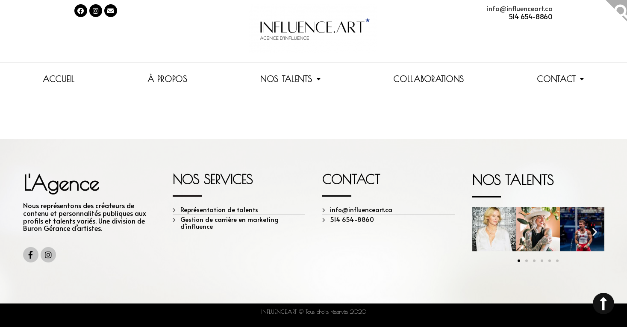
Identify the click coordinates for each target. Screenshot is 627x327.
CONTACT (560, 79)
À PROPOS (167, 79)
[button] (519, 260)
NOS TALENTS (290, 79)
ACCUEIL (59, 79)
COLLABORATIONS (428, 79)
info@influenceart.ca (520, 8)
